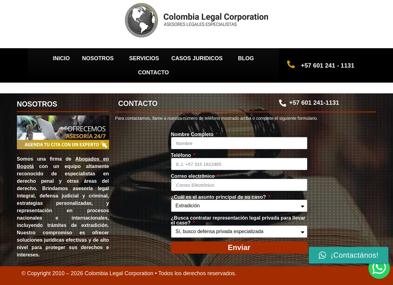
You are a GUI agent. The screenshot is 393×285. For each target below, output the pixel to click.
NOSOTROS (99, 58)
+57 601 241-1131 (314, 102)
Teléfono (182, 155)
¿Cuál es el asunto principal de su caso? (219, 197)
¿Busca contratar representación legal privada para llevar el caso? (238, 220)
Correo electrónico (193, 176)
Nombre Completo (193, 134)
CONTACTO (153, 72)
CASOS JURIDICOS (198, 58)
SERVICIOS (144, 58)
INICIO (61, 58)
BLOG (246, 58)
